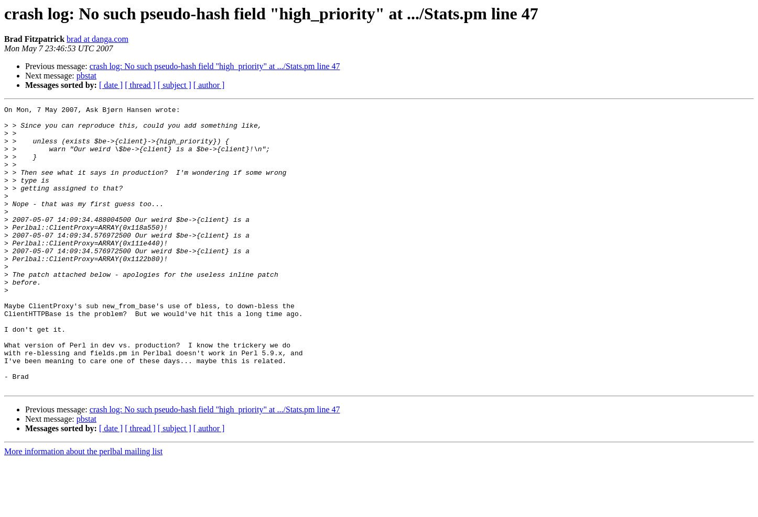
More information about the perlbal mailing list (83, 507)
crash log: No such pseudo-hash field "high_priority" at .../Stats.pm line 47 (215, 66)
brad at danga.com (97, 39)
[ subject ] (174, 85)
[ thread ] (140, 85)
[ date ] (111, 85)
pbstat (86, 75)
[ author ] (209, 85)
